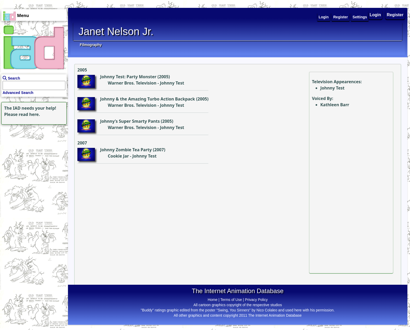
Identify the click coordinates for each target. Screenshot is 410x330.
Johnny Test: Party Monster (128, 77)
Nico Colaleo (267, 310)
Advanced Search (18, 93)
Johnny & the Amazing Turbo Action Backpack (147, 99)
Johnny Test (172, 83)
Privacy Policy (256, 300)
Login (375, 15)
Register (395, 15)
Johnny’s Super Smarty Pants (130, 121)
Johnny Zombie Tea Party (126, 150)
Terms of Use (231, 300)
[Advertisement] (32, 158)
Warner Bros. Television (132, 83)
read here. (29, 114)
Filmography (91, 45)
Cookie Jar (118, 156)
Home (212, 300)
